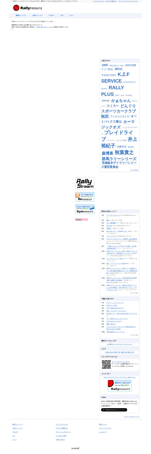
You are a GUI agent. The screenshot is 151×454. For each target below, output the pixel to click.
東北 (111, 352)
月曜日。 (109, 228)
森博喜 (107, 153)
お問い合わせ (60, 439)
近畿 (122, 352)
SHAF (117, 95)
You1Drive (129, 95)
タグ (61, 15)
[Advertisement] (84, 59)
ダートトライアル (124, 1)
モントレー (111, 140)
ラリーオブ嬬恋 (121, 140)
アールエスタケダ (119, 116)
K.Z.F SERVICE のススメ (115, 308)
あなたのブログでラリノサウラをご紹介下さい (120, 377)
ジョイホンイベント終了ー (115, 258)
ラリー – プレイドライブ (114, 303)
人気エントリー (37, 15)
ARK (105, 65)
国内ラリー (103, 424)
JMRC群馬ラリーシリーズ (115, 332)
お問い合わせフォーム (43, 27)
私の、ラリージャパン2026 (115, 263)
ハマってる (110, 236)
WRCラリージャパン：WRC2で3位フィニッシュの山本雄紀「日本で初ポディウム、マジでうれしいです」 (121, 287)
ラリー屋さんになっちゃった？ (117, 318)
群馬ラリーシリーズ (119, 159)
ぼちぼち (109, 226)
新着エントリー (21, 15)
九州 (132, 352)
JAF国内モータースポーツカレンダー (120, 344)
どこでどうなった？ (113, 215)
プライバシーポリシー (63, 432)
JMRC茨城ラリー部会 (116, 65)
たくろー (113, 105)
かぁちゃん (121, 101)
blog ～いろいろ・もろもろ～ (116, 311)
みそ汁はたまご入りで (114, 321)
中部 (118, 352)
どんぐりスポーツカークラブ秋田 (118, 111)
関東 (115, 352)
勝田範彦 (131, 147)
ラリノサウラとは (98, 1)
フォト (71, 15)
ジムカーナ (134, 1)
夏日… (108, 220)
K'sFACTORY (109, 75)
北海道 (107, 352)
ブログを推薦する (111, 1)
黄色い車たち (111, 324)
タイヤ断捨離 (111, 223)
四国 (129, 352)
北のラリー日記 (111, 305)
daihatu (106, 100)
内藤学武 (121, 146)
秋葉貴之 (124, 152)
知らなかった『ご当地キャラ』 (117, 231)
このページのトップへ (131, 416)
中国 (125, 352)
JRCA (118, 69)
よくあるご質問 (61, 436)
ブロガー (51, 15)
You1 (122, 95)
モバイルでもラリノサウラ (121, 361)
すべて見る (134, 170)
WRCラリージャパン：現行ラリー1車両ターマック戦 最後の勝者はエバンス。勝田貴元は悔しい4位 (122, 271)
